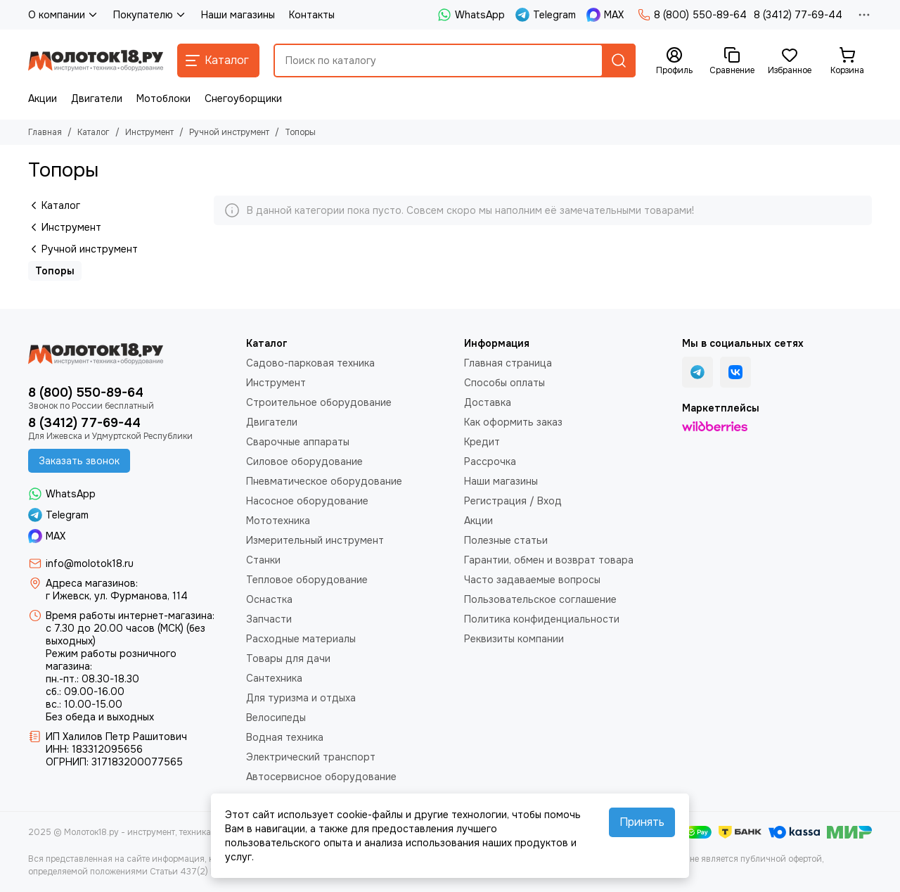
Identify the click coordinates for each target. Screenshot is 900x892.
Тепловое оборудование (307, 579)
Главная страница (508, 363)
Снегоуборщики (243, 98)
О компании (63, 14)
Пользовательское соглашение (540, 599)
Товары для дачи (288, 658)
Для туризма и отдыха (301, 698)
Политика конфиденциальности (541, 619)
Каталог (93, 132)
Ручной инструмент (229, 132)
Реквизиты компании (514, 638)
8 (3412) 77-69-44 (798, 14)
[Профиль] (674, 61)
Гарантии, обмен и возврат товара (549, 560)
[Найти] (619, 60)
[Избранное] (789, 61)
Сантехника (274, 678)
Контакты (312, 14)
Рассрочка (490, 461)
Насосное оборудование (307, 501)
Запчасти (269, 619)
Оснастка (269, 599)
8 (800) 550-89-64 (692, 14)
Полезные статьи (506, 540)
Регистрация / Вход (513, 501)
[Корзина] (847, 61)
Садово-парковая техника (310, 363)
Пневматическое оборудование (324, 481)
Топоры (55, 271)
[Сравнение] (732, 61)
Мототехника (278, 520)
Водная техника (284, 737)
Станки (263, 560)
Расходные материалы (301, 638)
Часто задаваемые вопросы (532, 579)
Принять (641, 822)
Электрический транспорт (310, 757)
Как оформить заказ (513, 422)
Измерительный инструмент (315, 540)
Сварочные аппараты (297, 441)
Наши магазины (238, 14)
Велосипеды (276, 717)
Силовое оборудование (304, 461)
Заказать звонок (79, 460)
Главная (45, 132)
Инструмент (149, 132)
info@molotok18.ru (90, 563)
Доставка (487, 402)
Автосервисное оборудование (321, 776)
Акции (42, 98)
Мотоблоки (163, 98)
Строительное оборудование (319, 402)
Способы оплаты (504, 382)
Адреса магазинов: (92, 583)
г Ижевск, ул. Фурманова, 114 (117, 596)
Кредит (482, 441)
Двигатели (96, 98)
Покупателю (150, 14)
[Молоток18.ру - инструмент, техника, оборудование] (95, 60)
